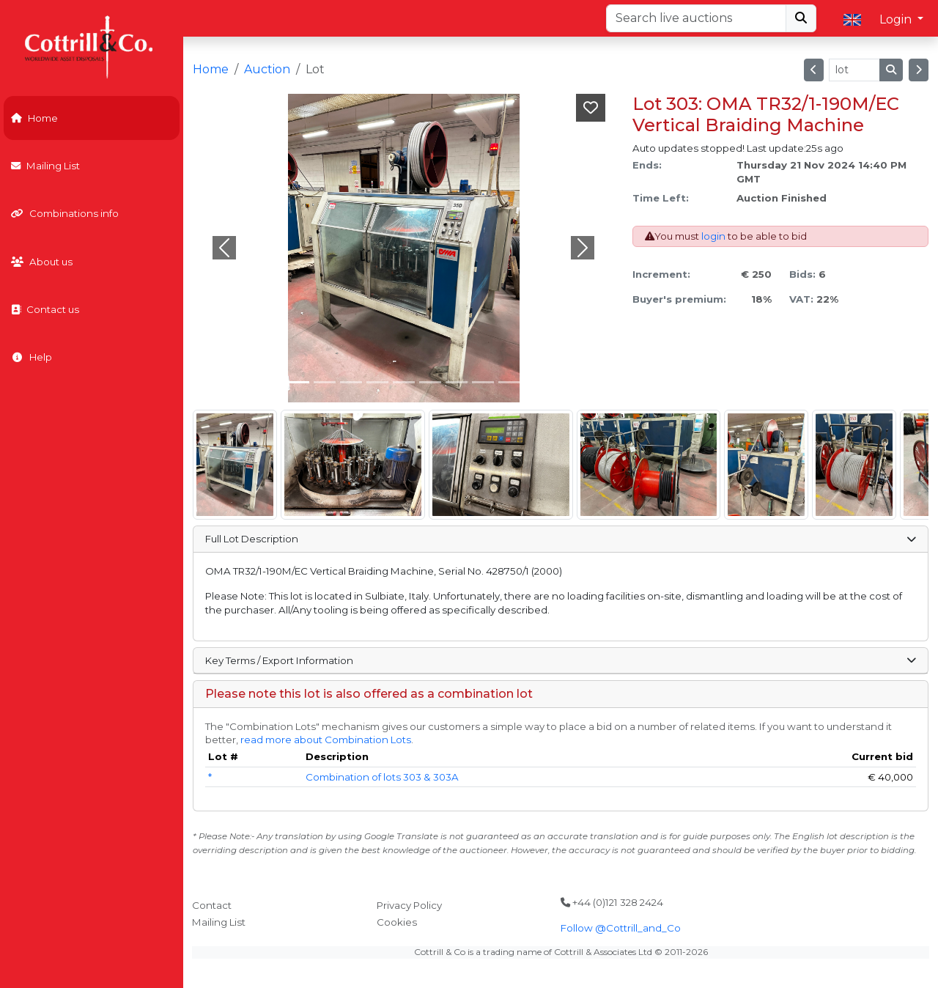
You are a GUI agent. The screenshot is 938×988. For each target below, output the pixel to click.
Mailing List (45, 166)
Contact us (45, 309)
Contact (212, 905)
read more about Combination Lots (325, 739)
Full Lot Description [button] (560, 539)
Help (31, 357)
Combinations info (65, 213)
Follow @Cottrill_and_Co (621, 928)
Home (34, 118)
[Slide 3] (377, 382)
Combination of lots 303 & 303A (382, 777)
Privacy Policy (409, 905)
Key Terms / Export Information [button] (560, 660)
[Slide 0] (298, 382)
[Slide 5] (430, 382)
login (713, 236)
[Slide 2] (351, 382)
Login (897, 19)
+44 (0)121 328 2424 (612, 902)
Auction (267, 69)
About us (42, 262)
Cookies (397, 922)
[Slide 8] (509, 382)
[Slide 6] (457, 382)
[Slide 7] (483, 382)
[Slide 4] (404, 382)
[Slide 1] (325, 382)
